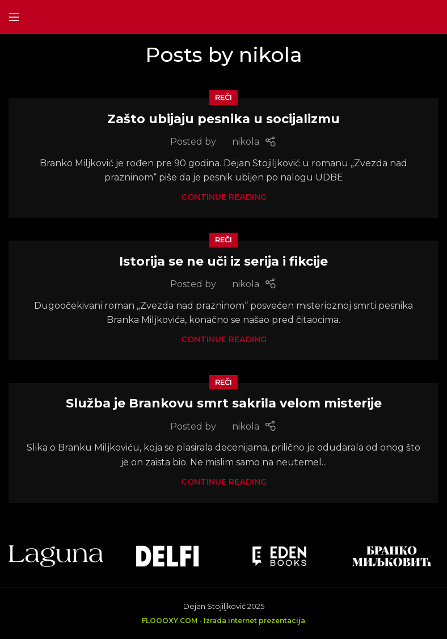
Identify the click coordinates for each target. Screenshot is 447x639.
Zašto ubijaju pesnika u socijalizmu (223, 119)
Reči (223, 97)
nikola (270, 54)
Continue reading (224, 197)
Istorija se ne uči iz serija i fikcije (223, 261)
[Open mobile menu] (14, 17)
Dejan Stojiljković (214, 606)
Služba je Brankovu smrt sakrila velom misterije (224, 403)
